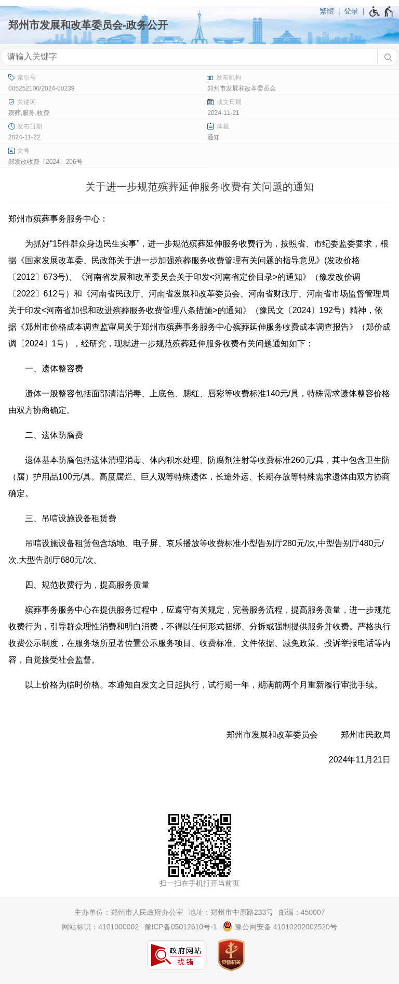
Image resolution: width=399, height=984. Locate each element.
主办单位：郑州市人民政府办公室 (128, 912)
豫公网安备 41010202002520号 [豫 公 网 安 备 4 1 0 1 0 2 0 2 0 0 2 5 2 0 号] (279, 926)
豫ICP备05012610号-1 (180, 927)
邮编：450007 (302, 912)
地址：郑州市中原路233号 (231, 912)
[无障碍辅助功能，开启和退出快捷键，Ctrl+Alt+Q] (381, 11)
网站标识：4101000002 (100, 927)
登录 (351, 11)
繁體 (327, 11)
